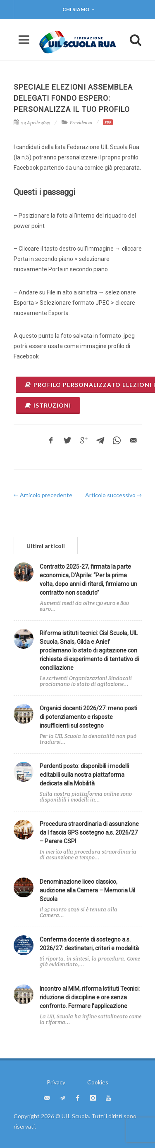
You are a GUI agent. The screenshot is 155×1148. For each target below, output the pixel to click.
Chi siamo (78, 9)
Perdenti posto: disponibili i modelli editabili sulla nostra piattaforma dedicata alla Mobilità (84, 775)
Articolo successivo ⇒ (113, 494)
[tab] (46, 545)
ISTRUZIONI (48, 405)
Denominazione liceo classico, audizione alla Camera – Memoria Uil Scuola (87, 890)
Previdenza (81, 123)
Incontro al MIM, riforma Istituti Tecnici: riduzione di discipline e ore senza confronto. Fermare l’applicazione (90, 997)
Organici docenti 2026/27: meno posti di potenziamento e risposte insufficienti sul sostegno (88, 717)
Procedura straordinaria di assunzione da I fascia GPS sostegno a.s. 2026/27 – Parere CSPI (89, 832)
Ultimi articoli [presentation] (45, 545)
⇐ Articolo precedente (43, 494)
